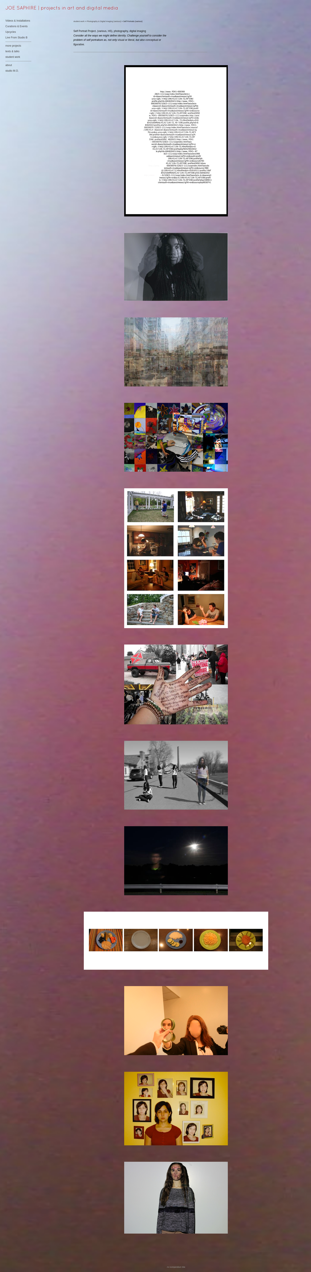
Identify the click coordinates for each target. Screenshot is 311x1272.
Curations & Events (16, 26)
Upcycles (10, 31)
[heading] (16, 8)
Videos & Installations (17, 20)
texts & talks (12, 51)
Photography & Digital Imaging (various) (104, 21)
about (8, 65)
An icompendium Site (176, 1267)
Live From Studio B (16, 37)
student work (12, 56)
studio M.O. (12, 70)
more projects (13, 45)
